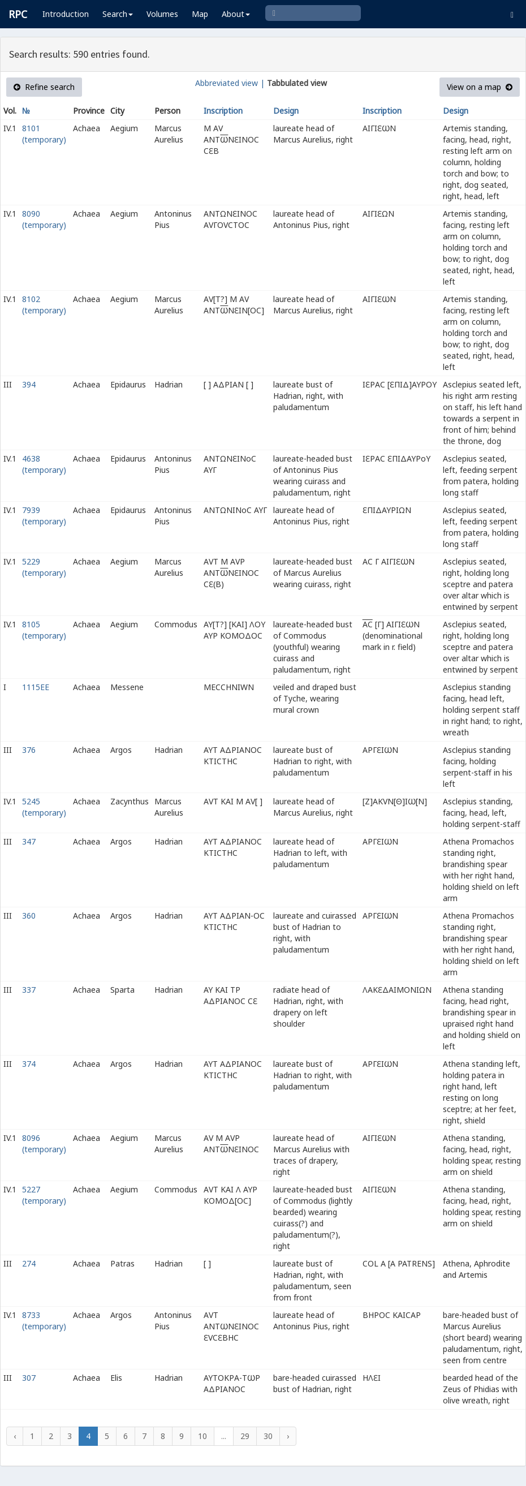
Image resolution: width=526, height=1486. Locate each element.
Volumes (162, 13)
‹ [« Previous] (15, 1436)
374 (29, 1063)
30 (268, 1436)
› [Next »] (288, 1436)
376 (29, 749)
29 (244, 1436)
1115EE (35, 687)
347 (29, 841)
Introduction (65, 13)
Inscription (223, 110)
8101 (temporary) (44, 134)
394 (29, 384)
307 (29, 1377)
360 (29, 915)
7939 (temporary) (44, 516)
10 (202, 1436)
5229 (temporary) (44, 567)
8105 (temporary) (44, 630)
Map (200, 13)
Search (117, 13)
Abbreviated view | (230, 82)
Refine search (44, 86)
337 (29, 989)
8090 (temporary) (44, 219)
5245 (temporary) (44, 807)
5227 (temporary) (44, 1195)
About (236, 13)
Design (286, 110)
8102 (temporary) (44, 305)
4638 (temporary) (44, 464)
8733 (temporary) (44, 1321)
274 (29, 1263)
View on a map (479, 86)
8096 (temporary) (44, 1143)
